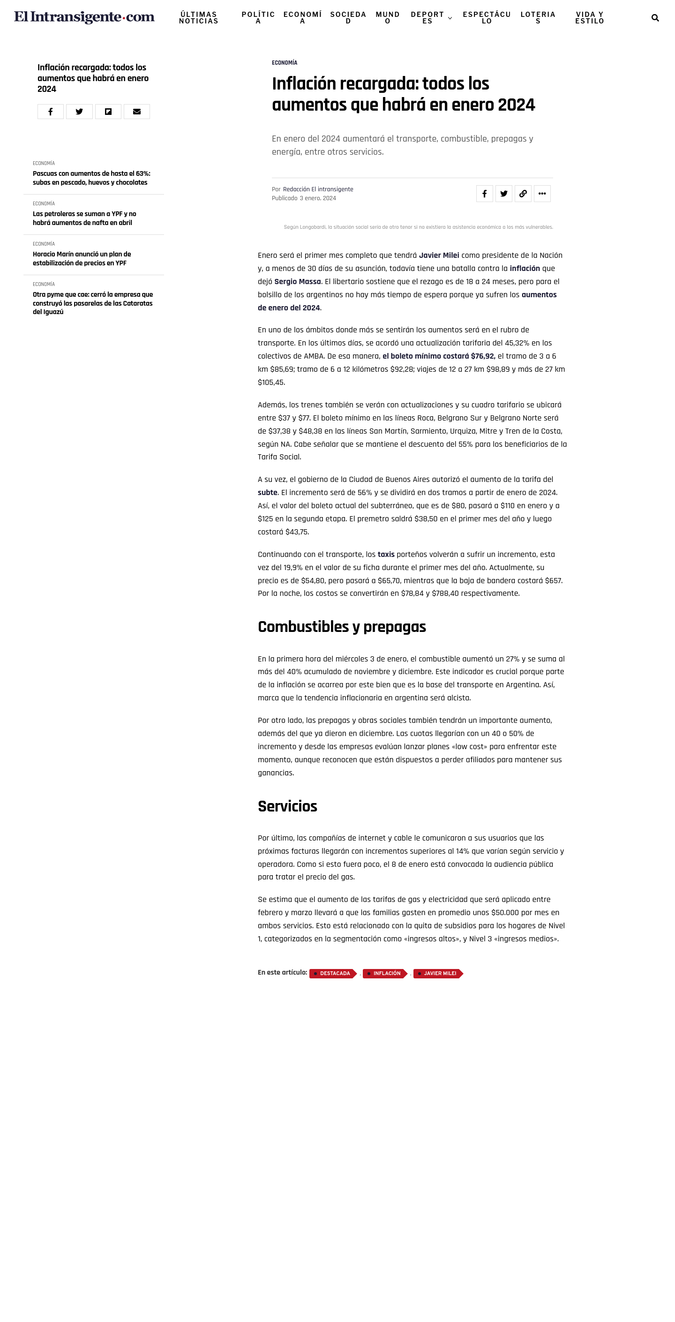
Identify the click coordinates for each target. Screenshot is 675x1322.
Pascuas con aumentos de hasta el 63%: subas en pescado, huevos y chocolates (91, 178)
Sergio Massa (298, 281)
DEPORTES (428, 17)
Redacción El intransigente (318, 189)
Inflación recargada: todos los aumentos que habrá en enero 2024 (93, 78)
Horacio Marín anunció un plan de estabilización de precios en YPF (82, 259)
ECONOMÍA (303, 17)
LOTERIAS (538, 17)
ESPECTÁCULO (487, 17)
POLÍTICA (259, 17)
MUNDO (387, 17)
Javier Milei (439, 255)
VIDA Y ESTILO (590, 17)
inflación (525, 268)
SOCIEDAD (348, 17)
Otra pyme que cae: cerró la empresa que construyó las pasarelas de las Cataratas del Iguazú (93, 303)
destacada (335, 973)
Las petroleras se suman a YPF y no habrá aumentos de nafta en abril (84, 218)
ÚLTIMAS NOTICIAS (199, 17)
